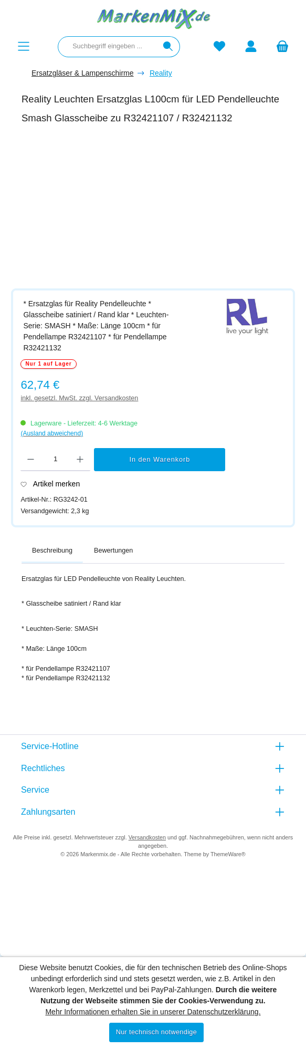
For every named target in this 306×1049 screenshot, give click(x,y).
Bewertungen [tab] (113, 550)
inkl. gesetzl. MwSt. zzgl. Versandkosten (79, 398)
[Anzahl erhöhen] (80, 459)
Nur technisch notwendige (156, 1032)
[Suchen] (168, 46)
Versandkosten (147, 837)
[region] (158, 210)
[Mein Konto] (251, 46)
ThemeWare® (228, 854)
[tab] (52, 551)
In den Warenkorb (160, 459)
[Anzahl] (55, 459)
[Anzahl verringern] (30, 459)
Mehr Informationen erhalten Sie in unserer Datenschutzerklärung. (152, 1012)
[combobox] (107, 46)
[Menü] (23, 46)
